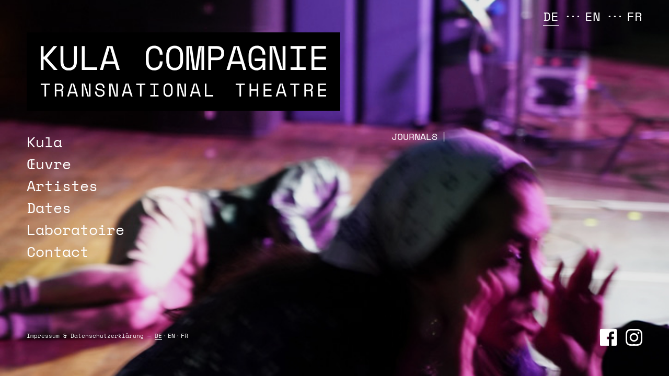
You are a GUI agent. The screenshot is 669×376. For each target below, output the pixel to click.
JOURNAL (413, 137)
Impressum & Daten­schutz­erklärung (85, 336)
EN (593, 16)
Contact (58, 251)
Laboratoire (75, 229)
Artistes (62, 185)
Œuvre (49, 163)
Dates (49, 207)
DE (551, 16)
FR (634, 16)
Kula (44, 141)
